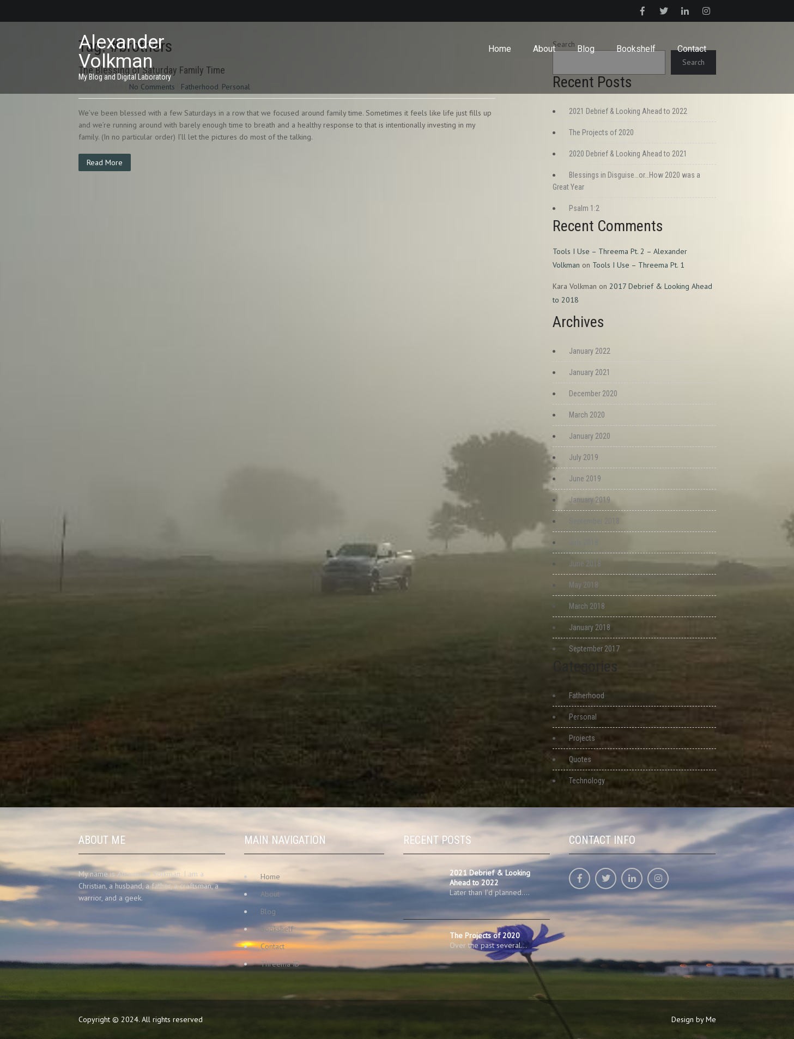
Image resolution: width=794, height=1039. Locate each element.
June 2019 (585, 478)
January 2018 (589, 627)
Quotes (580, 759)
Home (499, 49)
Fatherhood (586, 695)
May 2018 (583, 585)
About (544, 49)
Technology (587, 780)
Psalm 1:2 (584, 208)
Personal (583, 716)
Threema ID (280, 964)
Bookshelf (636, 49)
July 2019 (583, 457)
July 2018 (583, 542)
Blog (586, 49)
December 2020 (593, 393)
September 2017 (594, 648)
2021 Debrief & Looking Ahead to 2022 (628, 111)
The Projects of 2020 (601, 132)
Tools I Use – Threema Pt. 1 (638, 265)
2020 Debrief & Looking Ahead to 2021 (628, 153)
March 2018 (587, 606)
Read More (105, 162)
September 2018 (594, 521)
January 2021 (589, 372)
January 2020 (589, 436)
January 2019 (589, 500)
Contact (691, 49)
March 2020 (587, 414)
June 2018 (585, 563)
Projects (582, 738)
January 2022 (589, 351)
